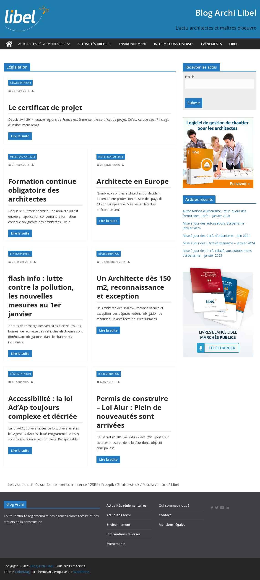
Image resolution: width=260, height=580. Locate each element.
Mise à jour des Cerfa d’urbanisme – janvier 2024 (219, 243)
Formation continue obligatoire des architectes (42, 190)
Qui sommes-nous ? (174, 505)
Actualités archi (119, 515)
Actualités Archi (92, 44)
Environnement (133, 44)
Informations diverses (174, 44)
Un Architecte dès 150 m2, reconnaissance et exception (133, 287)
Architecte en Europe (132, 181)
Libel (233, 44)
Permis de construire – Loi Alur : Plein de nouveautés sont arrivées (132, 412)
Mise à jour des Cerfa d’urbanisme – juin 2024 (216, 235)
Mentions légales (172, 524)
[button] (67, 44)
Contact (165, 515)
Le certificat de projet (45, 107)
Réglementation (20, 82)
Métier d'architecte (22, 156)
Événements (211, 44)
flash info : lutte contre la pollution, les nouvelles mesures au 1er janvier (41, 295)
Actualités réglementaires (41, 44)
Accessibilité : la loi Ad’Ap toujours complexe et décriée (42, 407)
